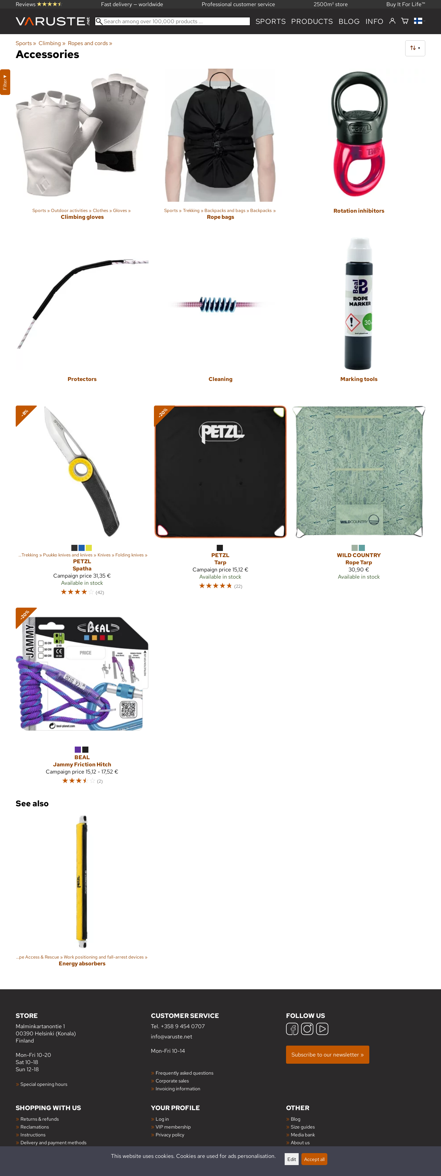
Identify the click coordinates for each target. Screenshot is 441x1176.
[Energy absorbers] (82, 896)
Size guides (303, 1126)
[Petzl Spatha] (82, 504)
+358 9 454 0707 (183, 1026)
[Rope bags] (220, 150)
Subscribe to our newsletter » (327, 1054)
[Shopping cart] (405, 21)
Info (375, 21)
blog (349, 21)
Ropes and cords (90, 43)
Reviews (39, 4)
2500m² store (331, 4)
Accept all (314, 1159)
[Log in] (392, 21)
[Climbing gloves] (82, 150)
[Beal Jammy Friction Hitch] (82, 699)
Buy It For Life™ (405, 4)
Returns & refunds (39, 1119)
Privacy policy (170, 1134)
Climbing (52, 43)
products (312, 21)
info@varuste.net (171, 1036)
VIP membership (173, 1126)
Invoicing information (178, 1088)
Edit (291, 1159)
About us (300, 1142)
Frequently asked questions (184, 1072)
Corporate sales (172, 1080)
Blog (295, 1119)
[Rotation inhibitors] (359, 150)
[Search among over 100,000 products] (172, 21)
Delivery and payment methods (53, 1142)
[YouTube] (322, 1030)
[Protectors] (82, 318)
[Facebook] (292, 1030)
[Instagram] (307, 1030)
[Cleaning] (220, 318)
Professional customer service (238, 4)
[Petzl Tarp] (220, 504)
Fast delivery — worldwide (132, 4)
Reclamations (34, 1126)
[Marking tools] (359, 318)
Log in (162, 1119)
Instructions (32, 1134)
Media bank (303, 1134)
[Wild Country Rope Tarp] (359, 504)
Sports (271, 21)
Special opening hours (43, 1084)
